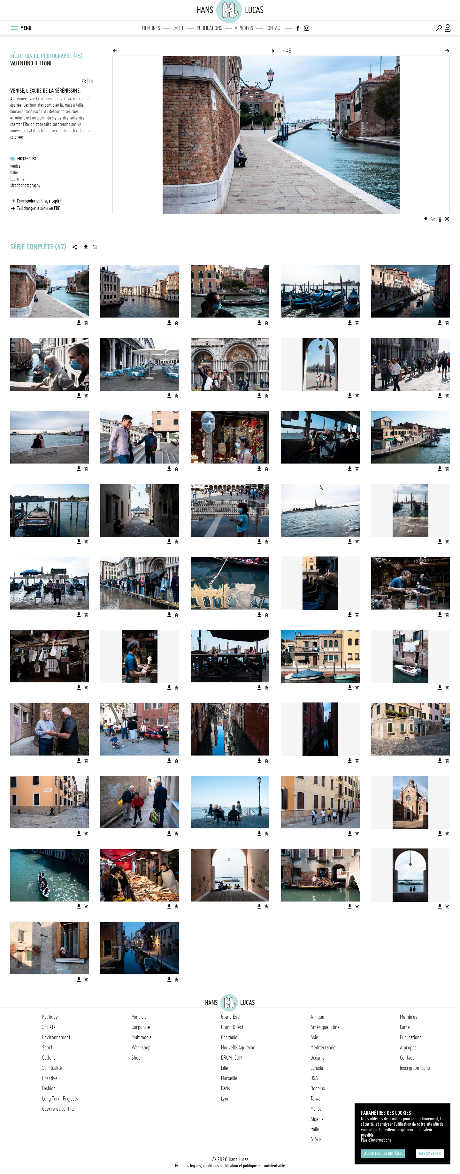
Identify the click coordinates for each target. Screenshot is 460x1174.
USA (314, 1078)
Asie (314, 1037)
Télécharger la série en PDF (38, 208)
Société (49, 1027)
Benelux (317, 1088)
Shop (136, 1058)
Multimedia (141, 1037)
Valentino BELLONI (30, 63)
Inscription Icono (415, 1068)
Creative (49, 1078)
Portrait (139, 1017)
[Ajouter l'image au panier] (433, 219)
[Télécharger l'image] (426, 219)
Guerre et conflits (58, 1109)
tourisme (17, 179)
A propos (244, 28)
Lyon (225, 1098)
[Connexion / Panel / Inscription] (447, 28)
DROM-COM (231, 1058)
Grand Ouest (232, 1027)
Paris (225, 1088)
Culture (49, 1058)
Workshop (141, 1047)
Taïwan (316, 1098)
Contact (273, 28)
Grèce (315, 1139)
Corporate (141, 1027)
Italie (14, 172)
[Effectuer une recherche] (438, 28)
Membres (151, 28)
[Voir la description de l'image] (440, 219)
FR (84, 81)
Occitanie (229, 1037)
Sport (47, 1047)
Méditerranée (322, 1047)
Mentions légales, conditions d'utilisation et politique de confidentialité (230, 1166)
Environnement (56, 1037)
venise (15, 166)
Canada (316, 1068)
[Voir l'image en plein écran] (447, 219)
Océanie (317, 1058)
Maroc (316, 1109)
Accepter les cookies (383, 1153)
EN (91, 81)
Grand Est (230, 1017)
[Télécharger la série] (86, 247)
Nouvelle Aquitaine (238, 1047)
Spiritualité (52, 1068)
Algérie (317, 1119)
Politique (50, 1017)
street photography (25, 185)
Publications (209, 28)
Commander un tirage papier (39, 201)
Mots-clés (26, 159)
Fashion (49, 1088)
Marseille (229, 1078)
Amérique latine (325, 1027)
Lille (224, 1068)
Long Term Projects (60, 1098)
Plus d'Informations (376, 1140)
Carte (178, 28)
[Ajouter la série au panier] (95, 247)
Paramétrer (430, 1153)
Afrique (317, 1017)
